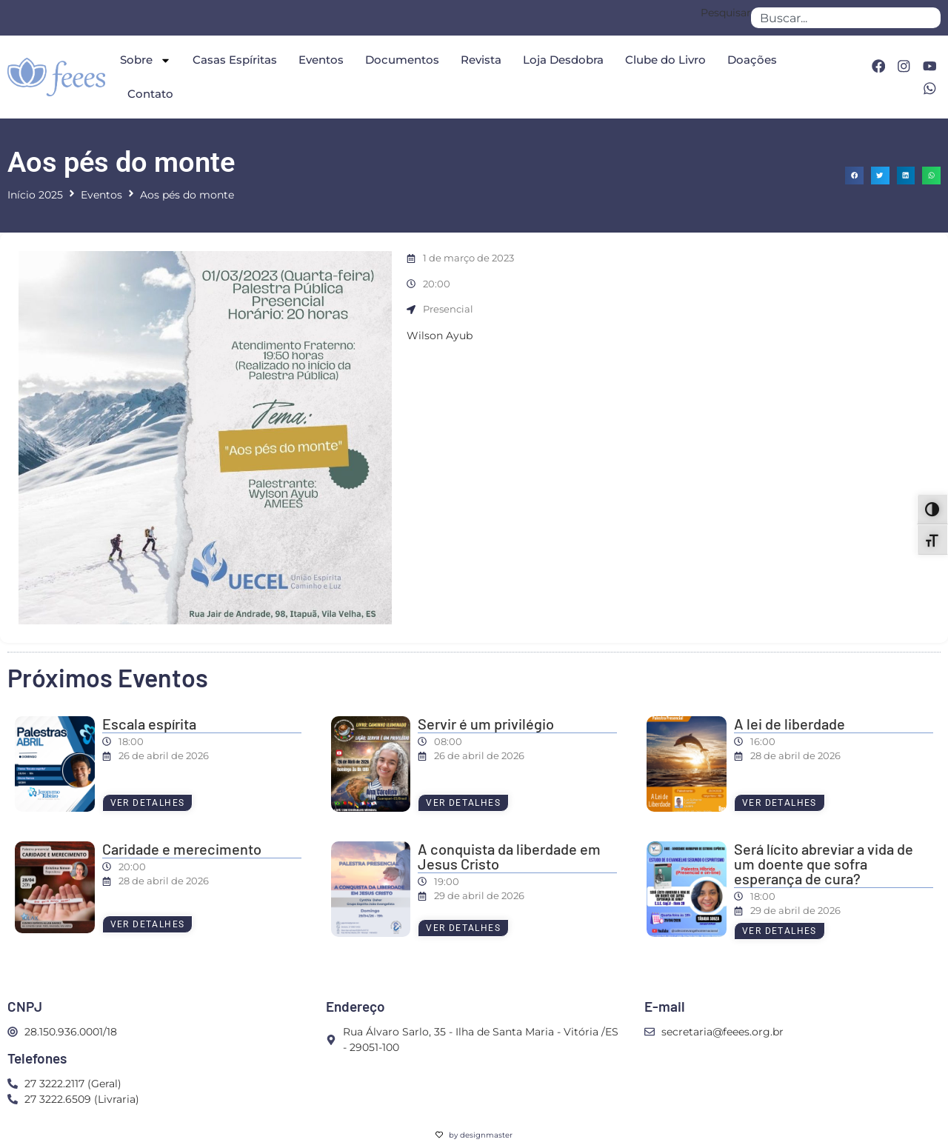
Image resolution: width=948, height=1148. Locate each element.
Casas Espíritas (235, 60)
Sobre (145, 60)
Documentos (402, 60)
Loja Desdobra (563, 60)
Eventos (321, 60)
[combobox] (846, 17)
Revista (481, 60)
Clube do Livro (665, 60)
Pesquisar (726, 13)
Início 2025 (35, 194)
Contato (150, 94)
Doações (752, 60)
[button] (854, 176)
